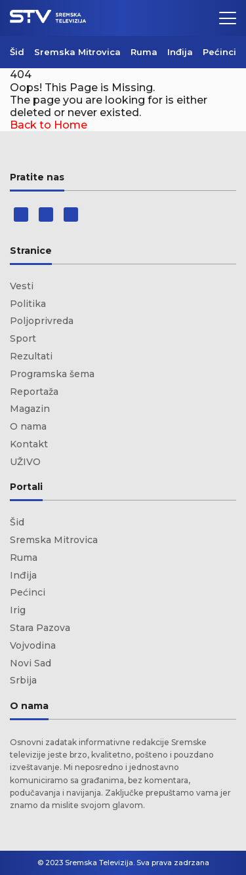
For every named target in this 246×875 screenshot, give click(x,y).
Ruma (144, 52)
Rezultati (31, 356)
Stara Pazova (40, 628)
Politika (28, 304)
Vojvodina (33, 645)
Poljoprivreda (41, 321)
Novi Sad (30, 663)
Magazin (30, 409)
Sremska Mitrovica (77, 52)
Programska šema (52, 374)
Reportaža (34, 391)
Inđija (180, 52)
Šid (17, 52)
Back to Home (48, 125)
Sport (23, 338)
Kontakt (29, 444)
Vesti (21, 286)
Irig (18, 610)
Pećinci (219, 52)
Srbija (23, 680)
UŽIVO (25, 462)
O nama (28, 426)
